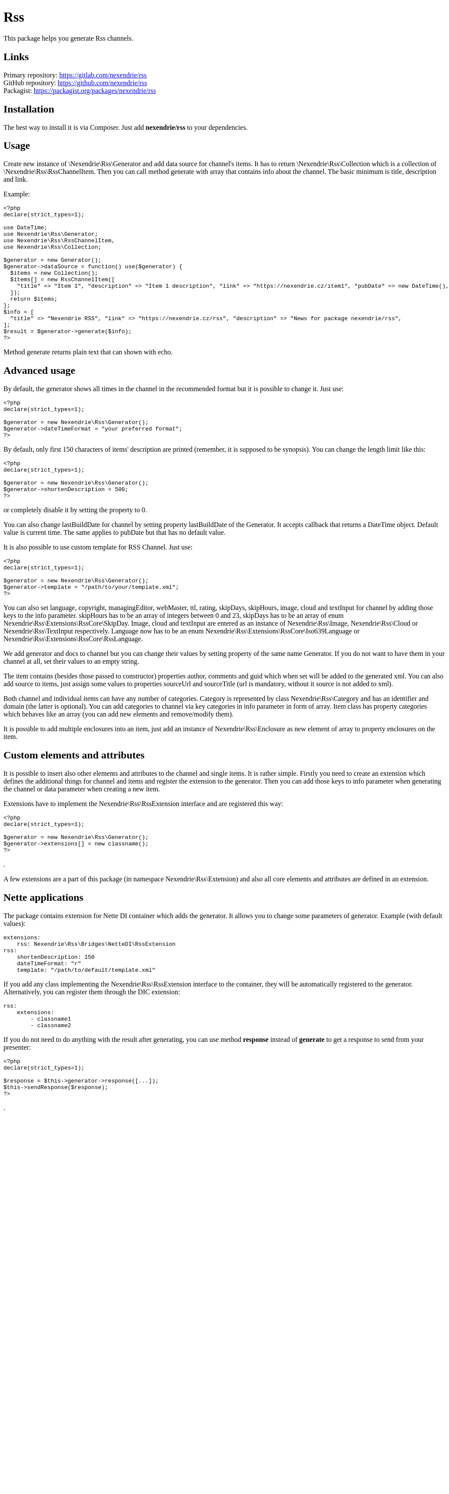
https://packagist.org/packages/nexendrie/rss (95, 90)
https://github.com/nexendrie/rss (102, 83)
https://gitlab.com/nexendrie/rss (103, 75)
